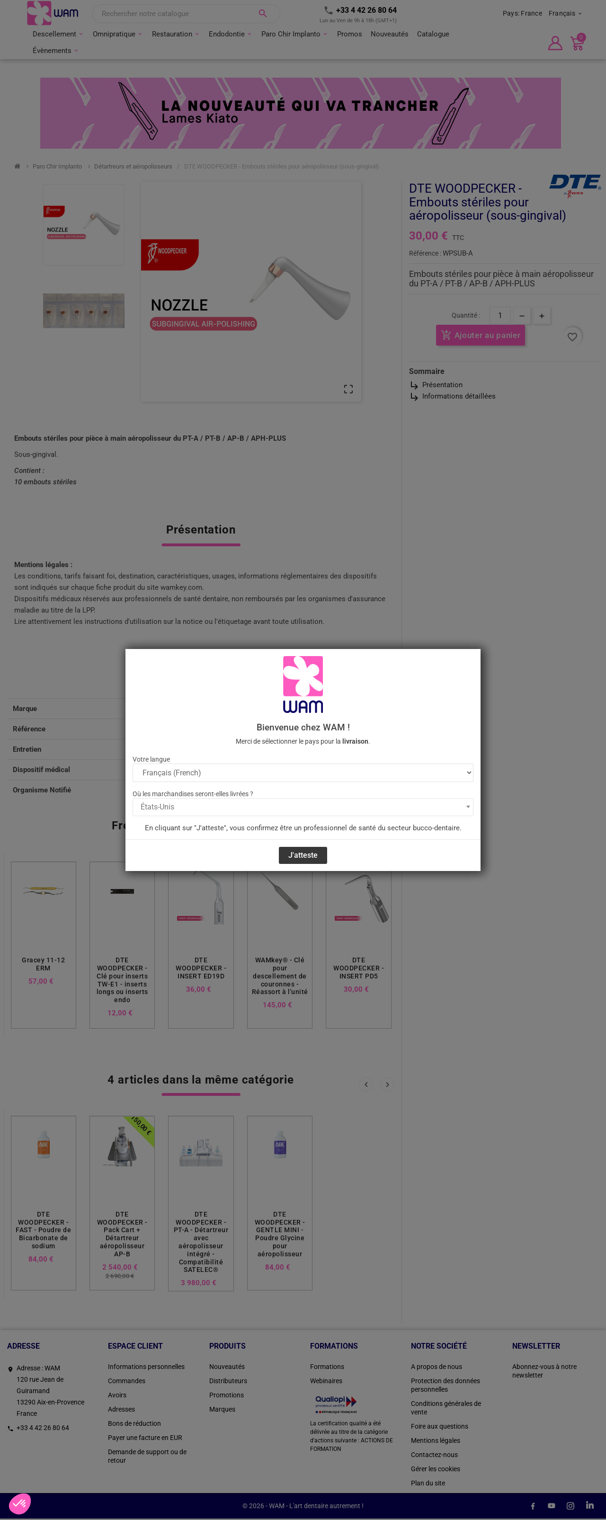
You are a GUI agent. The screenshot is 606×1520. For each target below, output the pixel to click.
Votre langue (151, 759)
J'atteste (303, 855)
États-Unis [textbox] (157, 806)
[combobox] (303, 807)
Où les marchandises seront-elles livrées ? (193, 794)
